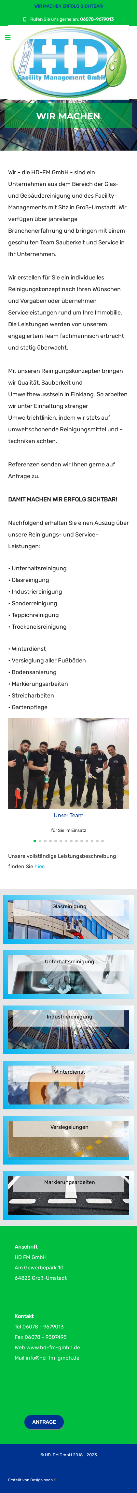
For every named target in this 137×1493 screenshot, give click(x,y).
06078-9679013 (97, 19)
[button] (35, 841)
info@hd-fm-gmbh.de (52, 1358)
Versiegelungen (69, 1127)
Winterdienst (69, 1072)
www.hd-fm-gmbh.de (53, 1347)
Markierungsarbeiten (69, 1182)
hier (39, 866)
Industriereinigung (69, 1017)
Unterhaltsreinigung (69, 962)
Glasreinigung (69, 907)
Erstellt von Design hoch (32, 1480)
